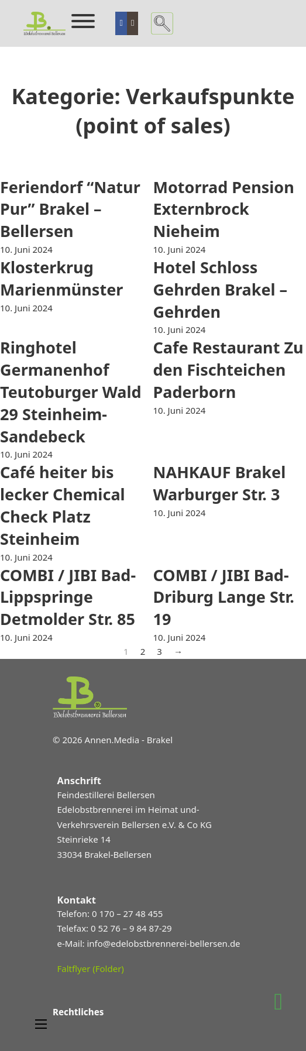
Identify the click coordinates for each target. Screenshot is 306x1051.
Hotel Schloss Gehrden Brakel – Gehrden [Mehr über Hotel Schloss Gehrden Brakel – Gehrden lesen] (220, 289)
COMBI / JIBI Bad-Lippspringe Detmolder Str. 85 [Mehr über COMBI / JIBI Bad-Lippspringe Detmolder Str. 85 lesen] (68, 597)
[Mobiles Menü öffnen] (41, 1024)
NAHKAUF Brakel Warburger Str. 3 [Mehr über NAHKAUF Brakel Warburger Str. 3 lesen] (219, 483)
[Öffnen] (83, 21)
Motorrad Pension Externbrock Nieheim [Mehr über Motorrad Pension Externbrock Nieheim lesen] (223, 209)
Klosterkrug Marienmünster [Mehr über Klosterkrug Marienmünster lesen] (61, 278)
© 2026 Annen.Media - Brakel (113, 740)
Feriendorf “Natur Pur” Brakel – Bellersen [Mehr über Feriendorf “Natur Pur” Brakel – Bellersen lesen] (70, 209)
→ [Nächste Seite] (178, 651)
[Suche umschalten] (162, 23)
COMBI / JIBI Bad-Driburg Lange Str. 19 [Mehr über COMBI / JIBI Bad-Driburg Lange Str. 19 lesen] (223, 597)
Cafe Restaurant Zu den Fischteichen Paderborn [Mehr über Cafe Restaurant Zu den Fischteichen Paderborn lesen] (228, 369)
